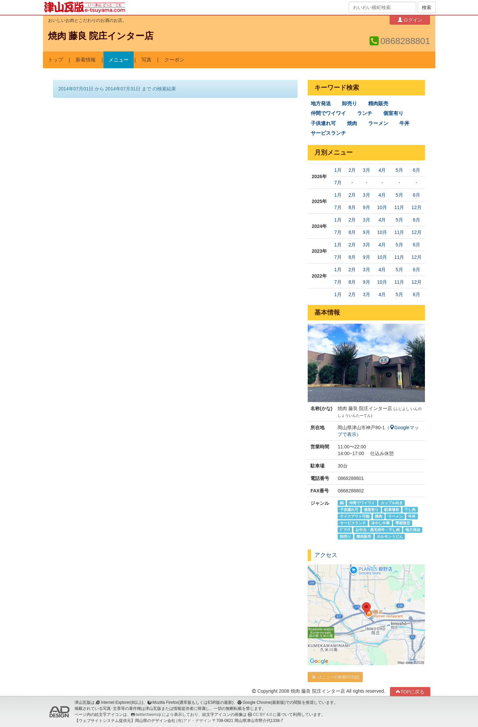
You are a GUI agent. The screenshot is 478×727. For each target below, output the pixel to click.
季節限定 (402, 523)
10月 (382, 207)
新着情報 (86, 60)
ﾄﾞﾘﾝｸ (345, 530)
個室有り (393, 113)
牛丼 (404, 123)
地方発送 (321, 103)
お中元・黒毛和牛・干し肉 (377, 530)
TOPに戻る (410, 691)
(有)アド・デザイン (193, 720)
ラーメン (378, 123)
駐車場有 (391, 510)
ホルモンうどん (390, 536)
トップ (55, 60)
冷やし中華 (380, 523)
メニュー (118, 60)
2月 (352, 170)
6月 (416, 170)
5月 (399, 170)
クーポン (174, 60)
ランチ (364, 113)
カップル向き (392, 503)
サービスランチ (328, 133)
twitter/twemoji (148, 714)
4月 (382, 170)
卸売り (349, 103)
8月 (352, 207)
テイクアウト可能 (355, 516)
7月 (338, 182)
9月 (366, 207)
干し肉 (410, 510)
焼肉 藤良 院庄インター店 (101, 36)
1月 (338, 170)
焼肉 (352, 123)
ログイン (410, 20)
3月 (366, 170)
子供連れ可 (323, 123)
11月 (399, 207)
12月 (416, 207)
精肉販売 (378, 103)
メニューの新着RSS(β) (335, 677)
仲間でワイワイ (328, 113)
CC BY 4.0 (262, 714)
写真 (146, 60)
